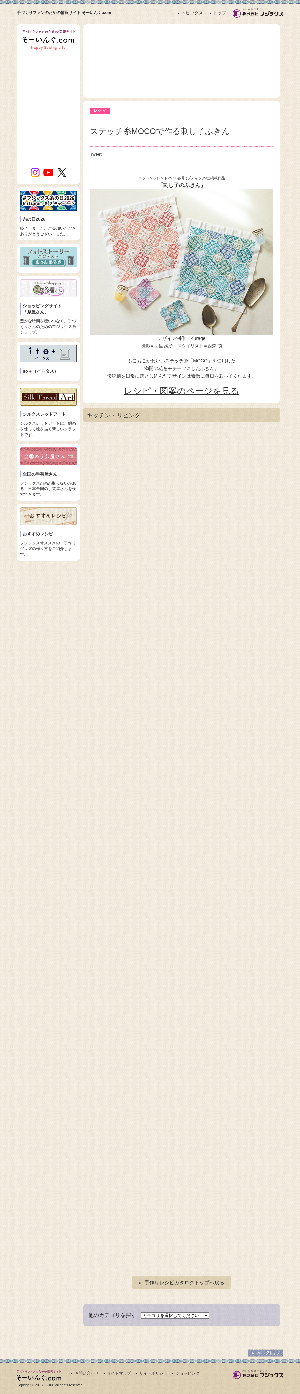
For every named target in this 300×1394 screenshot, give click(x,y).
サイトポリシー (153, 1373)
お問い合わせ (87, 1373)
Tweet (96, 154)
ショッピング (188, 1373)
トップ (219, 12)
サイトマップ (119, 1373)
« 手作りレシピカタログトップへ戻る (182, 1282)
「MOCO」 (200, 360)
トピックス (192, 12)
